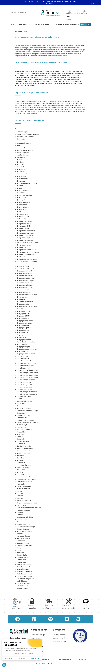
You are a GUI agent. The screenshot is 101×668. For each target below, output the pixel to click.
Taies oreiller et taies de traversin (29, 508)
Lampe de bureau (23, 538)
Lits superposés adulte (25, 449)
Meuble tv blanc (23, 266)
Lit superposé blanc (24, 245)
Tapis (19, 550)
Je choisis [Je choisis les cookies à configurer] (22, 658)
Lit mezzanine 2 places (25, 285)
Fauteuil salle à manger (25, 420)
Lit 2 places (21, 181)
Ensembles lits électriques (26, 479)
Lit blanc (20, 186)
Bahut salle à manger (24, 401)
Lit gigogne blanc (23, 330)
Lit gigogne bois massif (25, 321)
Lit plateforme (22, 205)
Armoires (20, 437)
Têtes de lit (21, 444)
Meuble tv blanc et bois (25, 269)
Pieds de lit (21, 484)
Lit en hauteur (22, 297)
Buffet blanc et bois (24, 408)
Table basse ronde (23, 368)
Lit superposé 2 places (25, 238)
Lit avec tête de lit (23, 202)
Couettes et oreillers (24, 482)
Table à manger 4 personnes (27, 370)
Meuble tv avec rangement (27, 262)
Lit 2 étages (21, 257)
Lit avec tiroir (21, 209)
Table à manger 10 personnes (27, 378)
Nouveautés (74, 25)
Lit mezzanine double (24, 288)
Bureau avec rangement (26, 430)
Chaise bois (21, 413)
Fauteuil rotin (21, 562)
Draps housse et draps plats (27, 503)
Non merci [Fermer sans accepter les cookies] (8, 658)
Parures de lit (21, 505)
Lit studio (20, 309)
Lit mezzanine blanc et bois (27, 295)
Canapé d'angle (22, 557)
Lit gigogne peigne (23, 347)
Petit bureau (21, 427)
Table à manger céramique (27, 392)
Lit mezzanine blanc (24, 290)
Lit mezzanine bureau (24, 304)
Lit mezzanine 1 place (24, 283)
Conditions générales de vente (28, 134)
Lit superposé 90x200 (24, 228)
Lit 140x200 (20, 162)
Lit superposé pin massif (25, 233)
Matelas (20, 472)
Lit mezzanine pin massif (26, 280)
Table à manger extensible (26, 380)
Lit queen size (21, 169)
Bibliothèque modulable (25, 567)
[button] (4, 664)
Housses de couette (24, 501)
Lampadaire (21, 541)
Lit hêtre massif (22, 179)
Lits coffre (20, 458)
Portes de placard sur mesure (27, 422)
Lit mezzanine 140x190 (24, 273)
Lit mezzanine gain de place (27, 306)
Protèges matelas (23, 510)
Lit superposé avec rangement (28, 252)
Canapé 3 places (23, 555)
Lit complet (21, 200)
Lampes (20, 534)
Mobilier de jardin (23, 155)
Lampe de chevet (23, 536)
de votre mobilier (69, 604)
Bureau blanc (21, 432)
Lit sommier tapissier (24, 195)
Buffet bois (21, 404)
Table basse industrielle (25, 366)
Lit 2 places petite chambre (27, 183)
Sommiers (20, 474)
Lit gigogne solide (23, 325)
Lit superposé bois (23, 247)
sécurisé (32, 604)
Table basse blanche (24, 361)
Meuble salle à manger (25, 150)
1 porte (19, 491)
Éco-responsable (59, 635)
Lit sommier (21, 193)
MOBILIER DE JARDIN (62, 25)
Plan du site (82, 659)
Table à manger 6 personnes (27, 373)
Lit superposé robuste (25, 235)
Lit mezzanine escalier (25, 302)
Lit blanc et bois (22, 190)
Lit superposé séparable (26, 254)
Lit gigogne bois (22, 333)
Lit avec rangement (24, 207)
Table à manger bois (24, 387)
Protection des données (25, 137)
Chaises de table (23, 529)
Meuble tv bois (22, 264)
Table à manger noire (25, 382)
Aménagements (23, 467)
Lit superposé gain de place (27, 259)
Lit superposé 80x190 (24, 221)
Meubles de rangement (25, 579)
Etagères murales (23, 583)
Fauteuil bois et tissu (24, 565)
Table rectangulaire (24, 396)
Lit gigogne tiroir (22, 351)
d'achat (86, 604)
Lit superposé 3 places (25, 240)
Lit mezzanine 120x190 (24, 271)
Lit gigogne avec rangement (27, 349)
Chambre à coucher (24, 143)
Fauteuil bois (21, 560)
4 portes (20, 498)
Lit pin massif (21, 176)
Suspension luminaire (24, 546)
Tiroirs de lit (21, 463)
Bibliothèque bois (23, 569)
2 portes (20, 493)
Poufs (19, 548)
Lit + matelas (21, 198)
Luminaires (20, 553)
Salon (25, 25)
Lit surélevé (21, 299)
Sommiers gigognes (24, 465)
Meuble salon (22, 148)
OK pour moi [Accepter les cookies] (35, 658)
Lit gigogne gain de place (26, 354)
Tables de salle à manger (26, 527)
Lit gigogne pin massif (25, 323)
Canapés (20, 512)
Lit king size (21, 172)
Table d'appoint (22, 356)
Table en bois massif (24, 389)
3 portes (20, 496)
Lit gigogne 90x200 (23, 318)
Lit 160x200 (20, 164)
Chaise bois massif (23, 415)
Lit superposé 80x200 (24, 224)
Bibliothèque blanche (24, 572)
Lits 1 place (20, 460)
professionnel (48, 604)
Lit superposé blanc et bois (27, 250)
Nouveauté (21, 139)
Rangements (21, 470)
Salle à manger (34, 25)
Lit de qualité (21, 219)
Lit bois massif (22, 174)
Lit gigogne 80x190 (23, 311)
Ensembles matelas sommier (27, 477)
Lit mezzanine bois (23, 292)
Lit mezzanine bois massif (26, 278)
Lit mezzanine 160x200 (25, 276)
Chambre (13, 25)
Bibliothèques (22, 581)
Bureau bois (21, 434)
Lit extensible (21, 337)
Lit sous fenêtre (22, 214)
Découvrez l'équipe (38, 635)
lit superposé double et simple (28, 243)
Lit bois (19, 188)
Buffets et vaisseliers (24, 531)
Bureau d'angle (22, 425)
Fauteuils (20, 515)
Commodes (21, 439)
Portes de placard (47, 25)
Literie (19, 25)
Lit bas (19, 212)
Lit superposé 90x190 (24, 226)
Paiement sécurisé (59, 641)
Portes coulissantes (24, 486)
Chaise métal (22, 418)
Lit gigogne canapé (24, 340)
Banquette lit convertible (26, 342)
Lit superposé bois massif (26, 231)
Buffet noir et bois (23, 406)
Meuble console (22, 588)
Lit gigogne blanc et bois (26, 335)
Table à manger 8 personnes (27, 375)
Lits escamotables (23, 453)
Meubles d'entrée (23, 586)
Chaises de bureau (23, 524)
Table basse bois (23, 359)
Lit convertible (22, 344)
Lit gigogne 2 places (24, 328)
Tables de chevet (23, 441)
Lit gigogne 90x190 (23, 316)
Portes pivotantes (23, 489)
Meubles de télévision (25, 517)
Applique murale (23, 543)
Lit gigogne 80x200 (23, 314)
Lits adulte (20, 456)
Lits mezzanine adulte (25, 451)
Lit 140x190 (20, 160)
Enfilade (20, 399)
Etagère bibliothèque (24, 576)
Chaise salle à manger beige (27, 411)
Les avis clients (37, 638)
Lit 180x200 (20, 167)
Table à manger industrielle (27, 394)
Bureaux (19, 522)
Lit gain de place (23, 217)
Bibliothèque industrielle (25, 574)
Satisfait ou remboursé (61, 638)
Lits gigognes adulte (24, 446)
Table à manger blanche (26, 385)
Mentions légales (23, 132)
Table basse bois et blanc (26, 363)
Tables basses (22, 520)
